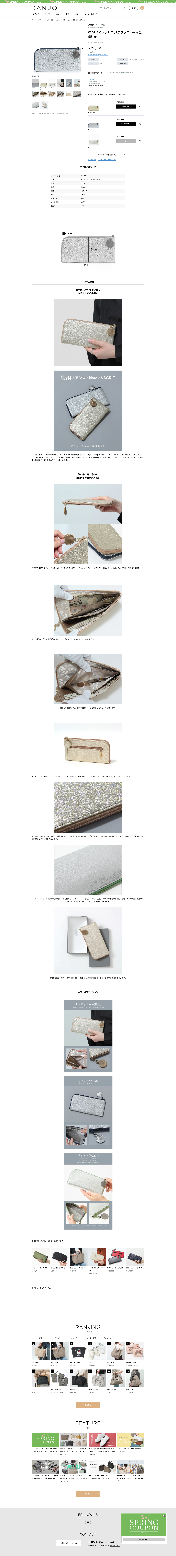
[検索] (123, 8)
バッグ (57, 1338)
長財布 (58, 20)
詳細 (101, 63)
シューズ (74, 1338)
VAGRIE (40, 20)
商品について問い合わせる (107, 155)
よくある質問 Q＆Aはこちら (107, 160)
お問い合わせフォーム (68, 1543)
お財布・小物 (49, 20)
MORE (88, 1404)
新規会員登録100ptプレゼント (98, 55)
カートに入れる (126, 107)
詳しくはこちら (144, 1540)
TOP (33, 20)
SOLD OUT (126, 141)
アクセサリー (108, 1338)
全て (40, 1338)
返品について (92, 160)
